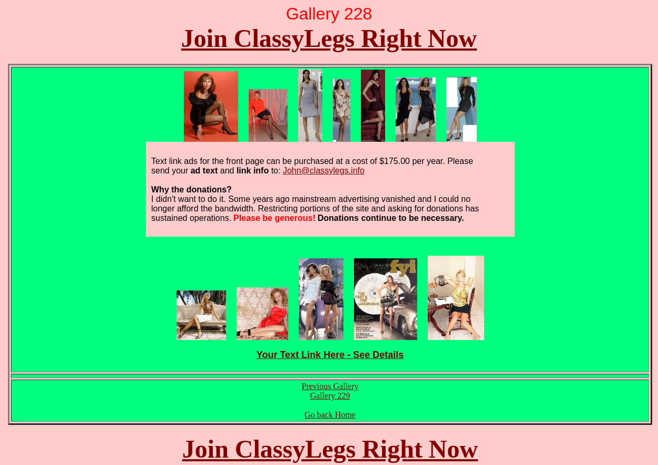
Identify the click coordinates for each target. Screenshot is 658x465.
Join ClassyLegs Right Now (329, 38)
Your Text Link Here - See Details (330, 355)
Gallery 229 (330, 395)
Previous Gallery (330, 386)
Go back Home (330, 414)
